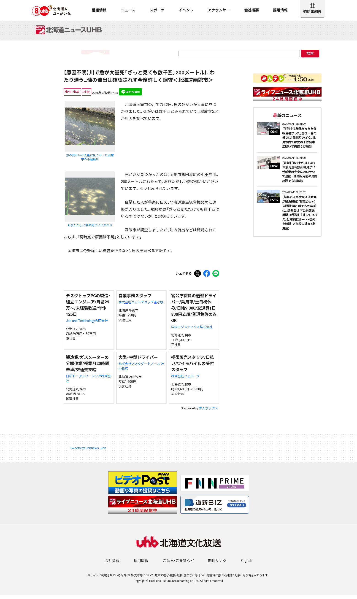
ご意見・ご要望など (178, 564)
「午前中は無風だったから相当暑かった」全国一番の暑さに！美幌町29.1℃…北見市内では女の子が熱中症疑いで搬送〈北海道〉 (299, 141)
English (246, 564)
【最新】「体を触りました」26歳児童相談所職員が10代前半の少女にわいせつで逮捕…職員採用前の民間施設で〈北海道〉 (299, 175)
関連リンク (217, 564)
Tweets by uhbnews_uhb (88, 452)
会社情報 (112, 564)
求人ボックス (208, 412)
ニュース (128, 10)
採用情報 (280, 10)
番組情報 (99, 10)
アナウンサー (219, 10)
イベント (186, 10)
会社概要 (251, 10)
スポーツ (157, 10)
